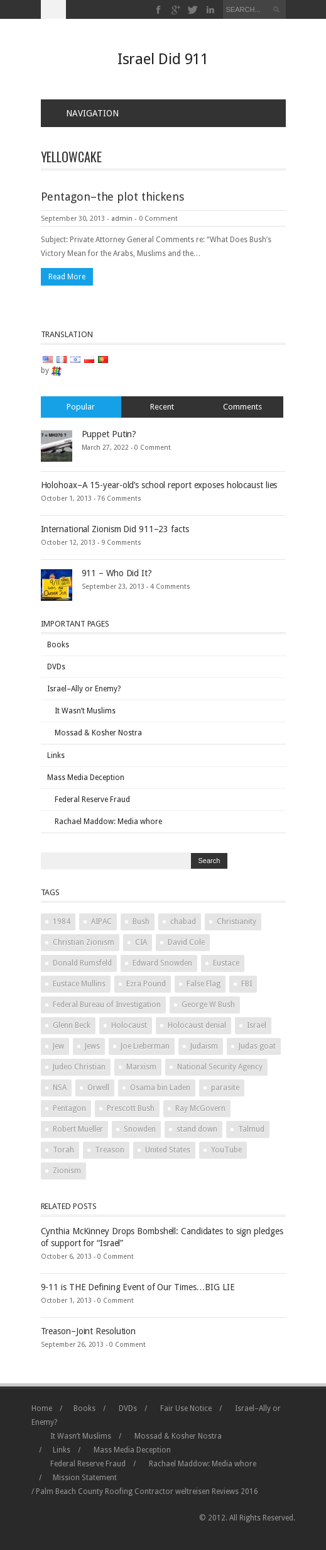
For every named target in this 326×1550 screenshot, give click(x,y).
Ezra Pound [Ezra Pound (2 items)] (146, 983)
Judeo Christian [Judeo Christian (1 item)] (79, 1066)
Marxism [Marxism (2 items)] (141, 1066)
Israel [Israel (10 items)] (256, 1025)
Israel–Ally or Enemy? (84, 688)
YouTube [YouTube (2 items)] (226, 1150)
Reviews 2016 (235, 1491)
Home (41, 1408)
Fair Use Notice (186, 1408)
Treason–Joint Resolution (88, 1331)
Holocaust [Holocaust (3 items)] (129, 1025)
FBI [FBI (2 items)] (246, 983)
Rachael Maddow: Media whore (108, 821)
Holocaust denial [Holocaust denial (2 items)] (197, 1025)
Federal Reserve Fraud (92, 799)
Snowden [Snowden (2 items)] (140, 1129)
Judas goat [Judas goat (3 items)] (257, 1046)
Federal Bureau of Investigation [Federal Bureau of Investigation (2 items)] (107, 1004)
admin (122, 219)
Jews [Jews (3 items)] (92, 1046)
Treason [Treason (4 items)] (109, 1150)
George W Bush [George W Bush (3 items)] (208, 1004)
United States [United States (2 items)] (167, 1150)
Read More (66, 276)
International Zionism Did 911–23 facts (115, 529)
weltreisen (192, 1491)
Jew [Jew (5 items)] (58, 1046)
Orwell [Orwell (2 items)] (98, 1087)
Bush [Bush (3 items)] (141, 921)
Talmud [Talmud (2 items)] (251, 1129)
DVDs (56, 666)
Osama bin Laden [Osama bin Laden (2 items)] (160, 1087)
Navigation (85, 113)
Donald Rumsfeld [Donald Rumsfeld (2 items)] (82, 963)
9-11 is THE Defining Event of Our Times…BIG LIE (138, 1287)
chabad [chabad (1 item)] (183, 921)
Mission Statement (85, 1477)
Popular (81, 406)
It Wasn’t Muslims (85, 710)
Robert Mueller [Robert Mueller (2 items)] (78, 1129)
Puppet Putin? (109, 434)
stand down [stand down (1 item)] (197, 1129)
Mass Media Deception (85, 777)
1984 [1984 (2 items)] (61, 921)
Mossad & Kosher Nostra (98, 732)
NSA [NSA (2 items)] (60, 1087)
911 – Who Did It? (117, 573)
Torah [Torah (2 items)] (63, 1150)
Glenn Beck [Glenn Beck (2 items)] (71, 1025)
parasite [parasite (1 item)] (225, 1087)
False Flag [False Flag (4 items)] (203, 983)
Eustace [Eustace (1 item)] (226, 963)
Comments (242, 406)
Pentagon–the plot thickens (112, 196)
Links (56, 755)
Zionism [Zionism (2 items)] (67, 1170)
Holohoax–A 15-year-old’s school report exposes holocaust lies (159, 485)
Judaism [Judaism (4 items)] (204, 1046)
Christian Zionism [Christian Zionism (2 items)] (83, 942)
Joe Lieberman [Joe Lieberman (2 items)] (145, 1046)
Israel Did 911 (163, 59)
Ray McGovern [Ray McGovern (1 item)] (200, 1108)
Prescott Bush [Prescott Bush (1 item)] (131, 1108)
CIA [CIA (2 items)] (141, 942)
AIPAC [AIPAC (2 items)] (101, 921)
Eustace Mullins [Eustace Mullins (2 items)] (79, 983)
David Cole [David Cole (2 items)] (186, 942)
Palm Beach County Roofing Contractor (104, 1491)
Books (58, 644)
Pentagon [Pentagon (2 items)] (69, 1108)
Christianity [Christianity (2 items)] (236, 921)
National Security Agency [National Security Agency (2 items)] (220, 1066)
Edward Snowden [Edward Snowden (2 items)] (162, 963)
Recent (162, 406)
